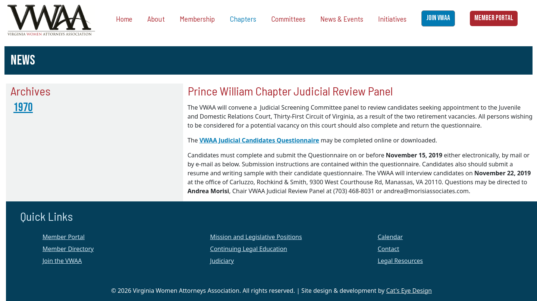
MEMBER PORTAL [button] (493, 18)
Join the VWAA (62, 261)
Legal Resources (400, 261)
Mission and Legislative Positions (256, 237)
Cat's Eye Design (409, 290)
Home (124, 18)
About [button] (156, 18)
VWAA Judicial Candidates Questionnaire (259, 140)
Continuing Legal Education (248, 249)
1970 (23, 107)
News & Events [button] (341, 18)
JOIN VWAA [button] (438, 18)
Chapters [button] (243, 18)
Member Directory (68, 249)
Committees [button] (288, 18)
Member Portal (64, 237)
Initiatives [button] (392, 18)
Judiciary (222, 261)
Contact (388, 249)
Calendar (390, 237)
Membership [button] (197, 18)
